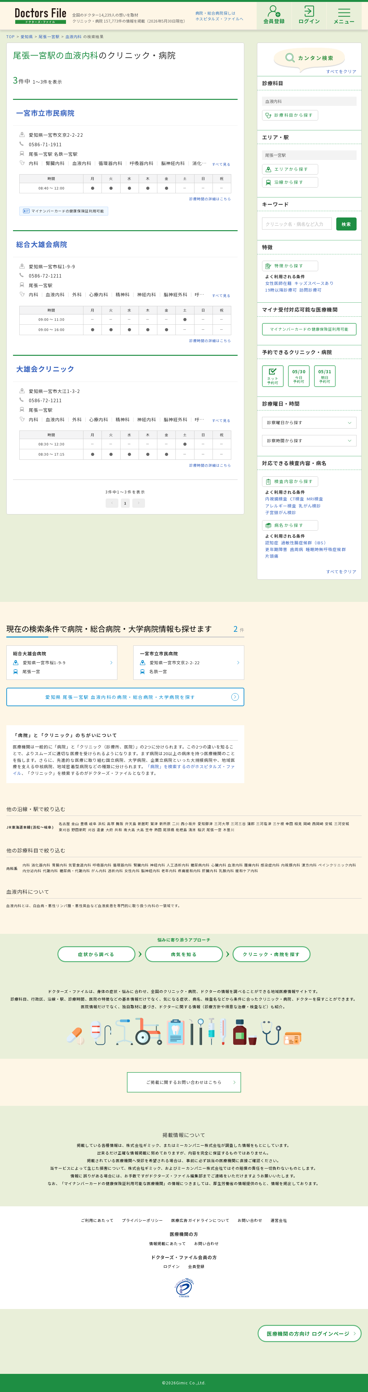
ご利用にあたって (97, 1220)
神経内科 (157, 864)
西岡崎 (318, 823)
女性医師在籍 (278, 283)
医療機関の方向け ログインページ (308, 1333)
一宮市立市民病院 (45, 113)
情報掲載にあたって (167, 1243)
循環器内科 (122, 864)
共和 (118, 829)
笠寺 (149, 829)
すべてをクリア (341, 71)
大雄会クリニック (45, 369)
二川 (176, 823)
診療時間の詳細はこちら (210, 198)
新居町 (143, 823)
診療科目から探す (289, 115)
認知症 (272, 543)
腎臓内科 (141, 864)
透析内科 (115, 870)
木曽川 (228, 829)
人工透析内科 (178, 864)
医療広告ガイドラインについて (200, 1220)
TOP (10, 36)
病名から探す (285, 525)
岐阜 (93, 823)
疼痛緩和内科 (189, 870)
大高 (140, 829)
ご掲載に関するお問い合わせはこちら (184, 1082)
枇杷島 (181, 829)
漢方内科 (309, 864)
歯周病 (296, 549)
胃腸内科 (59, 864)
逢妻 (100, 829)
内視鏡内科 (290, 864)
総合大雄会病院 (41, 244)
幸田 (289, 823)
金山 (75, 823)
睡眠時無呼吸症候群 (326, 549)
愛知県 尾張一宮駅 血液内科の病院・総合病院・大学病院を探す (120, 697)
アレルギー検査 (280, 506)
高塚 (111, 823)
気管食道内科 (80, 864)
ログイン (171, 1266)
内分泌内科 (32, 870)
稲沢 (201, 829)
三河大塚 (221, 823)
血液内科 (73, 36)
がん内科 (99, 870)
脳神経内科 (150, 870)
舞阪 (119, 823)
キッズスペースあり (314, 283)
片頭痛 (272, 556)
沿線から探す (285, 182)
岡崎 (307, 823)
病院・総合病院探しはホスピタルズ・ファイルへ (219, 15)
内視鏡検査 (276, 499)
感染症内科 (270, 864)
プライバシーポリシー (142, 1220)
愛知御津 (205, 823)
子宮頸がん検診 (280, 512)
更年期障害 (276, 549)
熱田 (158, 829)
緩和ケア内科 (246, 870)
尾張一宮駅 (49, 36)
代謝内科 (50, 870)
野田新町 (79, 829)
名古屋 (64, 823)
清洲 (192, 829)
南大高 (129, 829)
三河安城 (341, 823)
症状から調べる (96, 954)
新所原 (165, 823)
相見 (298, 823)
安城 (328, 823)
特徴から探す (285, 266)
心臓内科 (219, 864)
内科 (26, 864)
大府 (109, 829)
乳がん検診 (310, 506)
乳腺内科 (226, 870)
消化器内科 (40, 864)
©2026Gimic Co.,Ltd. (184, 1382)
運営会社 (279, 1220)
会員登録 (196, 1266)
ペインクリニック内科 (337, 864)
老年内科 (169, 870)
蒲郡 (251, 823)
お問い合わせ (250, 1220)
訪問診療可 (310, 290)
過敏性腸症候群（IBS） (304, 543)
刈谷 (91, 829)
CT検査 (297, 499)
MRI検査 (315, 499)
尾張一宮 (214, 829)
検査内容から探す (289, 481)
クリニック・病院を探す (271, 954)
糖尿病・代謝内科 (75, 870)
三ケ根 (278, 823)
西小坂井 (188, 823)
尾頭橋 (168, 829)
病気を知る (184, 954)
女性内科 (132, 870)
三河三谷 (238, 823)
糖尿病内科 (200, 864)
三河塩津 (263, 823)
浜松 (102, 823)
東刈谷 (64, 829)
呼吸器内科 (102, 864)
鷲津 (154, 823)
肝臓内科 (209, 870)
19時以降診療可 (281, 290)
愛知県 (27, 36)
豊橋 (84, 823)
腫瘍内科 (252, 864)
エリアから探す (287, 169)
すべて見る (221, 164)
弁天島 (130, 823)
